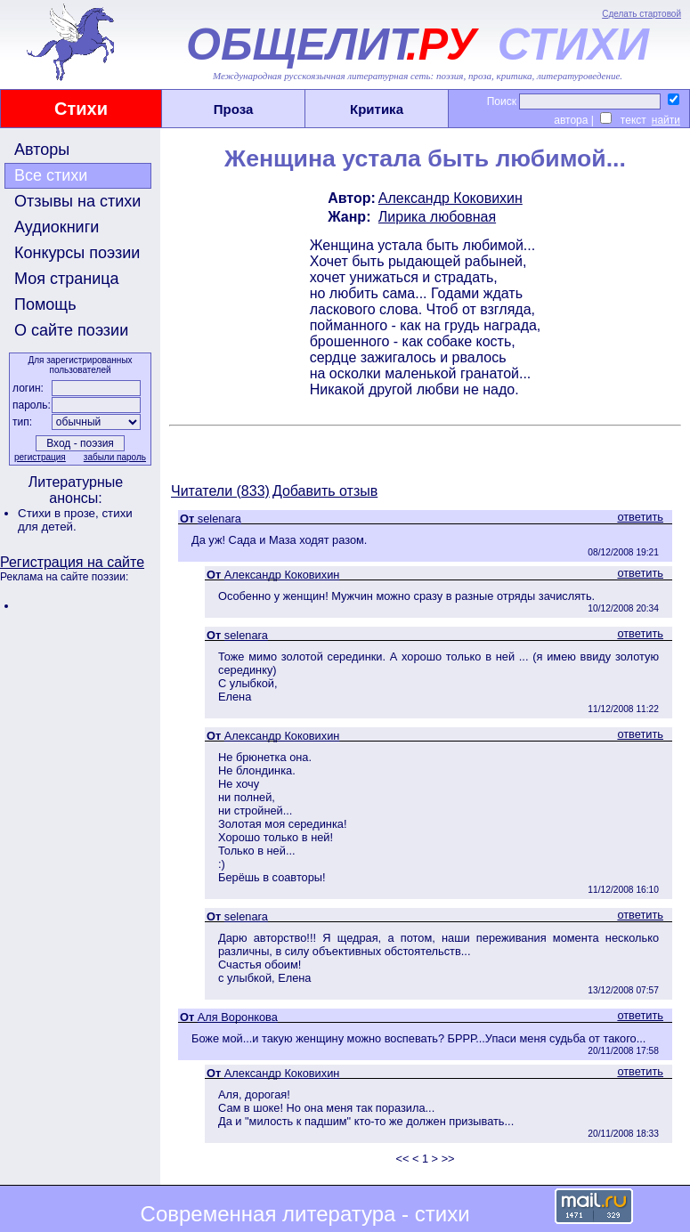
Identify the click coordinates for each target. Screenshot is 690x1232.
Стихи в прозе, (59, 513)
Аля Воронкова (238, 1017)
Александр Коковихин (450, 198)
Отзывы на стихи (77, 201)
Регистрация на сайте (72, 562)
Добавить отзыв (324, 490)
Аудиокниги (56, 227)
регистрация (40, 457)
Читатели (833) (220, 490)
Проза (234, 109)
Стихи (81, 108)
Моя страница (66, 279)
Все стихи (50, 175)
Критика (376, 109)
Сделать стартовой (641, 14)
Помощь (45, 304)
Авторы (41, 149)
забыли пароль (115, 457)
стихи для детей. (75, 520)
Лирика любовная (437, 216)
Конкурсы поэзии (77, 253)
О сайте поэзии (71, 330)
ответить (640, 516)
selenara (219, 518)
